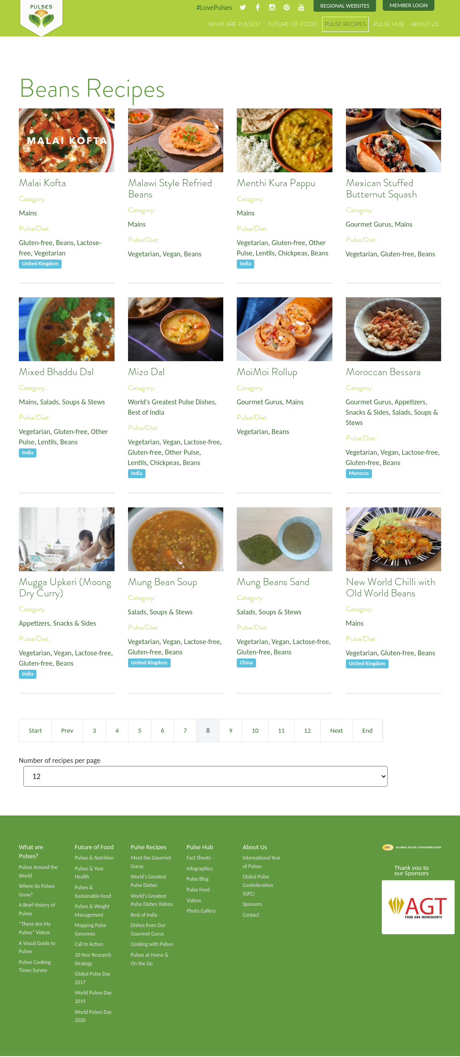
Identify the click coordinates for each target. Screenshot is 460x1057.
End (368, 730)
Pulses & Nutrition (94, 858)
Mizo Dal (146, 372)
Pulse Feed (198, 890)
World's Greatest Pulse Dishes (172, 402)
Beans (65, 243)
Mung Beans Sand (273, 582)
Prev (67, 730)
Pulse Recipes (345, 24)
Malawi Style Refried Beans (170, 189)
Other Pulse (182, 453)
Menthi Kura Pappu (276, 183)
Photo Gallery (201, 911)
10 (255, 730)
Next (336, 730)
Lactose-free (202, 442)
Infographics (200, 868)
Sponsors (252, 904)
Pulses (41, 19)
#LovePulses (213, 7)
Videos (194, 900)
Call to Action (89, 945)
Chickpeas (293, 253)
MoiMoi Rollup (267, 372)
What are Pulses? (234, 24)
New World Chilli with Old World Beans (390, 588)
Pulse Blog (198, 879)
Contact (251, 915)
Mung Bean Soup (162, 582)
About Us (424, 24)
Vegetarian (50, 253)
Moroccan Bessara (383, 372)
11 (281, 730)
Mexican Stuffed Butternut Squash (381, 189)
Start (35, 730)
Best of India (146, 412)
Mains (28, 213)
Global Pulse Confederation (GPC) (258, 884)
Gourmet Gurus (369, 224)
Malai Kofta (42, 183)
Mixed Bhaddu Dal (56, 372)
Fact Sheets (199, 858)
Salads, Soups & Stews (73, 402)
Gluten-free (36, 243)
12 (307, 730)
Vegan (172, 254)
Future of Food (293, 24)
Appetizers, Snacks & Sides (58, 623)
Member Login (408, 5)
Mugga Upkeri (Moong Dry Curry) (65, 588)
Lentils (265, 253)
